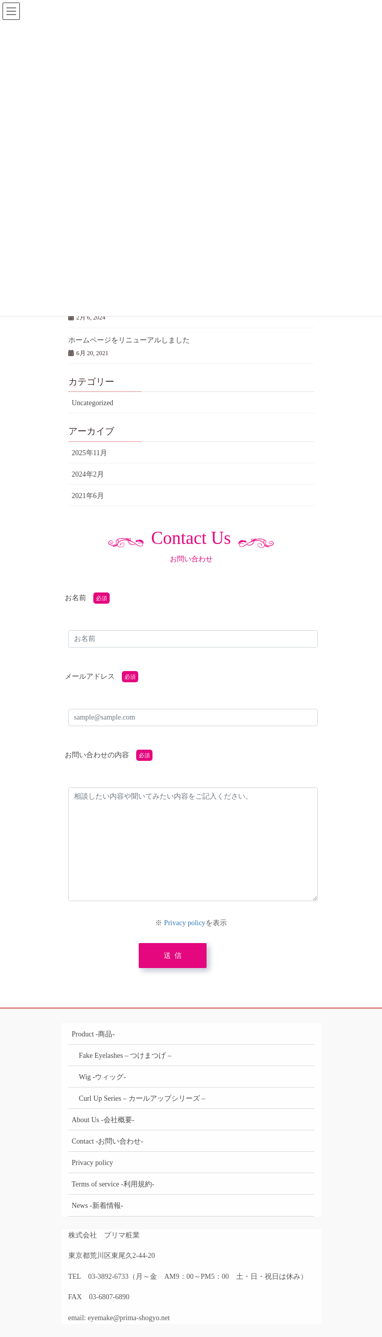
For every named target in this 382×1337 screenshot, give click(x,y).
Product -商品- (93, 1034)
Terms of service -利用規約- (113, 1184)
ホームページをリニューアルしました (129, 340)
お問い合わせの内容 (97, 755)
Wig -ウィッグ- (102, 1077)
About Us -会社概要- (103, 1120)
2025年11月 (89, 453)
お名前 (75, 598)
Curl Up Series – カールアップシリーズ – (142, 1098)
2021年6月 (88, 496)
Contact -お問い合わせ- (107, 1141)
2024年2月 (88, 474)
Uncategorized (93, 403)
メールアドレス (90, 676)
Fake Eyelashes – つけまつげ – (125, 1055)
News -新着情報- (97, 1205)
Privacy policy (185, 923)
